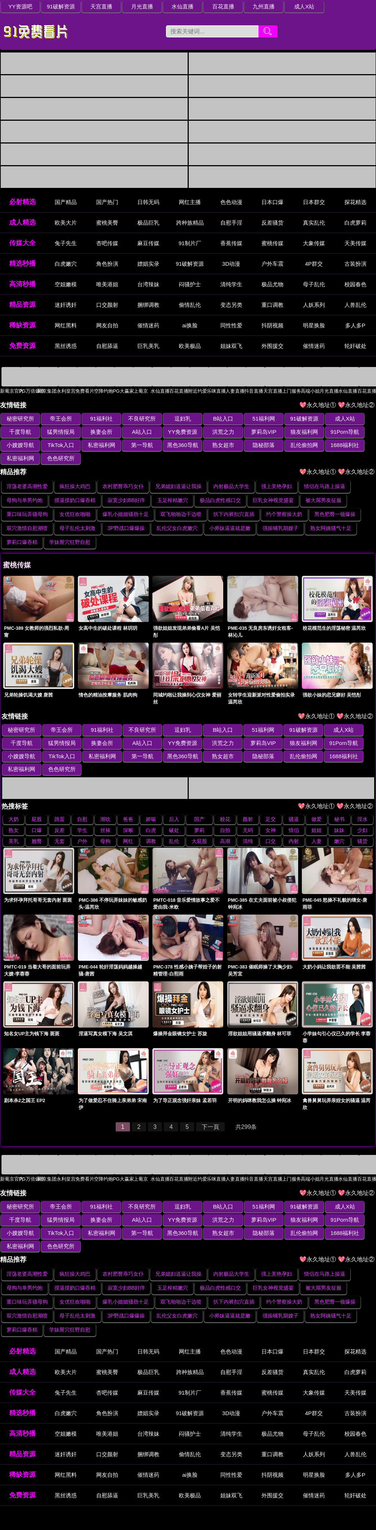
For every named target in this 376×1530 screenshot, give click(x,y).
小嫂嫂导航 (319, 432)
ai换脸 (190, 326)
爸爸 (128, 793)
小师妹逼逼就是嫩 (229, 515)
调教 (151, 815)
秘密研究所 (19, 419)
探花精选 (355, 202)
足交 (270, 793)
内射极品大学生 (231, 473)
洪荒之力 (169, 432)
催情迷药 (148, 326)
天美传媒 (355, 243)
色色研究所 (319, 445)
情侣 (294, 804)
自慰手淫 (231, 223)
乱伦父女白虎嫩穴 (177, 515)
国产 (199, 793)
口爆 (37, 804)
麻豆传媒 (148, 243)
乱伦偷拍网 (207, 445)
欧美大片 (66, 223)
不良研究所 (131, 419)
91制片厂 (189, 243)
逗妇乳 (169, 419)
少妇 (362, 804)
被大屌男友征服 (323, 487)
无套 (59, 815)
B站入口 (207, 419)
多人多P (355, 326)
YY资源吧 (19, 6)
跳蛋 (59, 793)
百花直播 (207, 6)
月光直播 (131, 6)
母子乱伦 (314, 284)
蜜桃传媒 (272, 243)
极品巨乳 (148, 223)
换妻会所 (57, 432)
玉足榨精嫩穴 (172, 487)
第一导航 (57, 445)
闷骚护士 (190, 284)
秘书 (339, 793)
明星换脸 (314, 326)
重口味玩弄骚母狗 (27, 501)
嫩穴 (339, 815)
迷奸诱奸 (66, 305)
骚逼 (294, 793)
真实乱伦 (314, 223)
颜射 (248, 793)
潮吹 (105, 793)
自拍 (225, 804)
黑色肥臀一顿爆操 (334, 501)
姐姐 (316, 804)
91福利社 (94, 419)
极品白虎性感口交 (220, 487)
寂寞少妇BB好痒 (126, 487)
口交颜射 (107, 305)
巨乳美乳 (148, 346)
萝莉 (199, 804)
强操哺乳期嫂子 (281, 515)
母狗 (105, 815)
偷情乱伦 (190, 305)
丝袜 (105, 804)
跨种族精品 (190, 223)
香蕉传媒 (231, 243)
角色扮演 (107, 264)
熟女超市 (131, 445)
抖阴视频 (272, 326)
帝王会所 (57, 419)
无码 (248, 804)
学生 (82, 804)
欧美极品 (190, 346)
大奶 (13, 793)
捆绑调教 (148, 305)
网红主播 (190, 202)
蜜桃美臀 (107, 223)
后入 (174, 793)
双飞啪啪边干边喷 (181, 501)
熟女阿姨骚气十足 (330, 515)
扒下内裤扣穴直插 (233, 501)
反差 (59, 804)
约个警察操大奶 (284, 501)
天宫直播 (94, 6)
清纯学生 (231, 284)
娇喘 (151, 793)
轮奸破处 (355, 346)
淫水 (362, 793)
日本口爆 (272, 202)
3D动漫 (231, 264)
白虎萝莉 (355, 223)
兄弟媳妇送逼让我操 (178, 473)
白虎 (151, 804)
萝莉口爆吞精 (22, 529)
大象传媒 (314, 243)
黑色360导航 (93, 445)
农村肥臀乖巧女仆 (123, 473)
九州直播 (245, 6)
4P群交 (314, 264)
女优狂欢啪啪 (74, 501)
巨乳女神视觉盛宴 (273, 487)
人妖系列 (314, 305)
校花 (225, 793)
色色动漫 (231, 202)
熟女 (13, 804)
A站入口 (94, 432)
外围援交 (272, 346)
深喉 (128, 804)
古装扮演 (355, 264)
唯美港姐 (107, 284)
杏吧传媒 (107, 243)
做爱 (316, 793)
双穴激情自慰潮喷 (27, 515)
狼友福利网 (244, 432)
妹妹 (339, 804)
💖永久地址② (357, 405)
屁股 (37, 793)
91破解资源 (56, 6)
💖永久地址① (318, 405)
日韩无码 (148, 202)
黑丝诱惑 (66, 346)
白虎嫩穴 (66, 264)
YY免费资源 (131, 432)
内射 (294, 815)
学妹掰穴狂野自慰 (69, 529)
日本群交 (314, 202)
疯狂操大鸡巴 (74, 473)
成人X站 (282, 6)
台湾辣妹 (148, 284)
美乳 (13, 815)
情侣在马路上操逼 (324, 473)
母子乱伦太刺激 (77, 515)
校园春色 (355, 284)
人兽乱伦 (355, 305)
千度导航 (357, 419)
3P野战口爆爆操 (126, 515)
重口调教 (272, 305)
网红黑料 (66, 326)
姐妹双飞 (231, 346)
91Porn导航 (282, 432)
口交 (270, 815)
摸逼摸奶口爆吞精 (74, 487)
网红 (128, 815)
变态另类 (231, 305)
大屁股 (199, 815)
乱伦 (174, 815)
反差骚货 (272, 223)
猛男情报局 (19, 432)
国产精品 (66, 202)
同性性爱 (231, 326)
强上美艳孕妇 (276, 473)
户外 (82, 815)
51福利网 (244, 419)
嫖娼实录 (148, 264)
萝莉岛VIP (207, 432)
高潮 (225, 815)
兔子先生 (66, 243)
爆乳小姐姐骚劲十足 (125, 501)
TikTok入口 (357, 432)
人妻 (316, 815)
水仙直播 (169, 6)
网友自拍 (107, 326)
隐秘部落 (169, 445)
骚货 (362, 815)
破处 (174, 804)
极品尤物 (272, 284)
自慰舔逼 (107, 346)
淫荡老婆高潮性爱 (27, 473)
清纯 (248, 815)
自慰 (82, 793)
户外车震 (272, 264)
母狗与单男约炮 (25, 487)
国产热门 (107, 202)
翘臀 (37, 815)
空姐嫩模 (66, 284)
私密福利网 (19, 445)
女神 (270, 804)
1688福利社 (244, 445)
